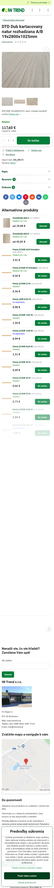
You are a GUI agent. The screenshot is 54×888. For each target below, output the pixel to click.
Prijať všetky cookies (27, 875)
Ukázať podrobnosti (27, 882)
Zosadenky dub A (21, 218)
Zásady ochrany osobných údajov (27, 867)
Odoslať (8, 674)
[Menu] (48, 10)
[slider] (20, 42)
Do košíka (33, 140)
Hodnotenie (7, 42)
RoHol (13, 163)
